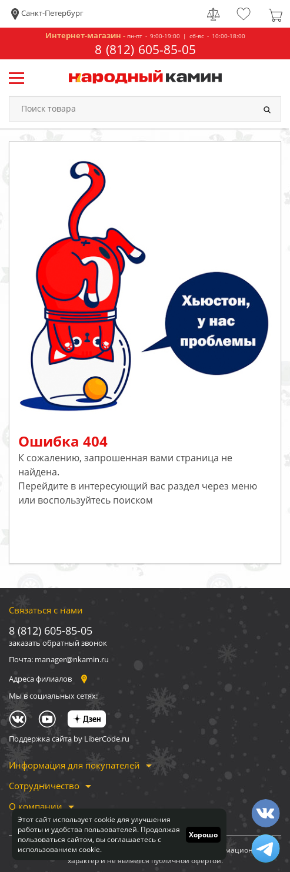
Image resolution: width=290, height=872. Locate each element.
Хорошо (203, 835)
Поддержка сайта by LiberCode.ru (69, 738)
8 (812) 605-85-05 (145, 49)
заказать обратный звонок (58, 643)
